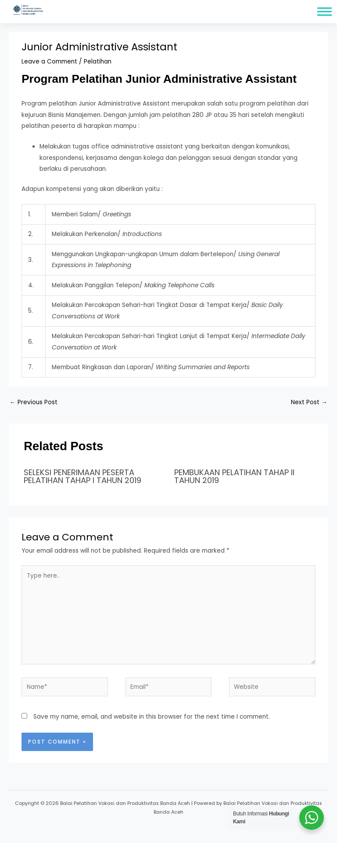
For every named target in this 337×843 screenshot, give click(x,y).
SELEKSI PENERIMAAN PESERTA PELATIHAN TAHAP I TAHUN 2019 (82, 476)
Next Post (309, 402)
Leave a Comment (49, 61)
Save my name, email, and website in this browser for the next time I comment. (151, 716)
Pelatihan (97, 61)
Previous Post (33, 402)
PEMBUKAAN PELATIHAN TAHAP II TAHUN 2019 (234, 476)
